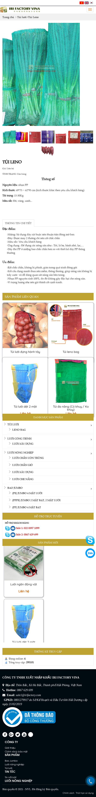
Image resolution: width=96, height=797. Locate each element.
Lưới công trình (19, 438)
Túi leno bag (71, 352)
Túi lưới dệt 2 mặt (25, 406)
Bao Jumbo (15, 488)
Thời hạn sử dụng (85, 792)
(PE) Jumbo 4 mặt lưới (27, 493)
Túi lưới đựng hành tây (25, 352)
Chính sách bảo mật (16, 751)
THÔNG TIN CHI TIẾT (18, 223)
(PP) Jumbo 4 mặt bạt (26, 507)
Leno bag (19, 429)
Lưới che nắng (23, 479)
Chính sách (68, 792)
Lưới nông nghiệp (20, 452)
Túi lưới (13, 424)
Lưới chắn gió (22, 465)
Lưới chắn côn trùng (28, 458)
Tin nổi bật (10, 777)
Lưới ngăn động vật (23, 586)
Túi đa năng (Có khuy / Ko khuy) (71, 408)
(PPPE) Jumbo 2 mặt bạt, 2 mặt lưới (36, 500)
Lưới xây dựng (22, 443)
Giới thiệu (10, 747)
